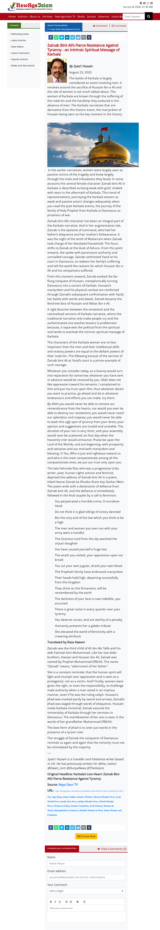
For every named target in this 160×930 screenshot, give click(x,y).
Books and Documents (23, 65)
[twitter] (61, 37)
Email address (56, 871)
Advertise (103, 16)
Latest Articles (18, 40)
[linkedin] (67, 37)
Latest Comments (20, 53)
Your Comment (57, 885)
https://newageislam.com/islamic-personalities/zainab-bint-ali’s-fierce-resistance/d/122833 (89, 791)
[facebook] (50, 37)
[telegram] (72, 37)
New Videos (17, 46)
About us (35, 16)
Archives (47, 16)
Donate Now (86, 836)
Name (51, 857)
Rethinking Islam (20, 33)
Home (12, 16)
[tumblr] (89, 37)
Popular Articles (19, 59)
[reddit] (78, 37)
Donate (91, 16)
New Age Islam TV (65, 16)
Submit (55, 927)
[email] (83, 37)
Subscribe (117, 16)
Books (81, 16)
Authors (23, 16)
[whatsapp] (56, 37)
